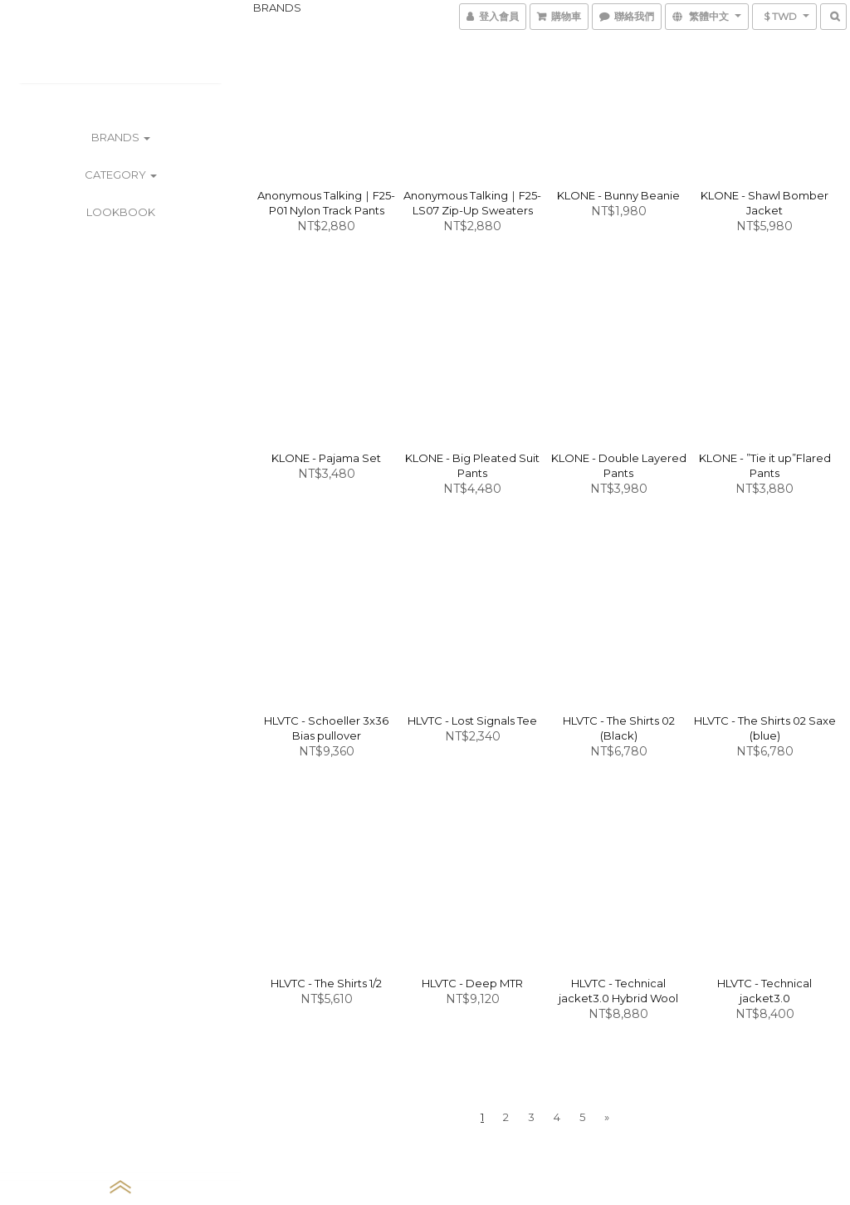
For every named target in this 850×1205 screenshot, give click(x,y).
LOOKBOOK (120, 212)
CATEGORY (121, 174)
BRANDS (120, 137)
